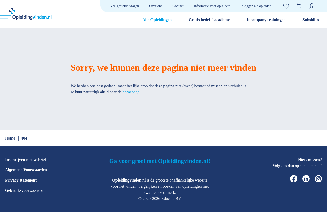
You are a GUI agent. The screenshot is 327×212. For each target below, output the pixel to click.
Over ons (155, 6)
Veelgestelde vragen (124, 6)
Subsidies (310, 20)
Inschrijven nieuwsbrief (25, 159)
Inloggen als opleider (256, 6)
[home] (26, 14)
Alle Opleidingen (157, 20)
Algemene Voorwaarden (26, 170)
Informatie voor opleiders (212, 6)
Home (10, 138)
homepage (132, 92)
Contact (178, 6)
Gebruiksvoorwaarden (25, 190)
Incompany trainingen (266, 20)
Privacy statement (21, 180)
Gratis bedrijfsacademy (209, 20)
